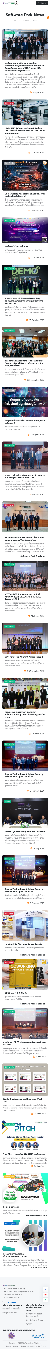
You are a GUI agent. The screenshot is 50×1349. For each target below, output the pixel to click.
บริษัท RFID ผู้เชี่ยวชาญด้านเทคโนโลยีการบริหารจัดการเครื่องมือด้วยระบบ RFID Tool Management (25, 131)
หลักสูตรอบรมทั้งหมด (10, 1312)
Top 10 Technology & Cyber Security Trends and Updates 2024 (24, 775)
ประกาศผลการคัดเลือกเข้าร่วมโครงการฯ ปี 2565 (15, 1255)
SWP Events (9, 33)
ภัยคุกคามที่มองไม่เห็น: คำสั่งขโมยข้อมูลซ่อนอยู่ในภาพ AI (25, 422)
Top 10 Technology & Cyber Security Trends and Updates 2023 (24, 890)
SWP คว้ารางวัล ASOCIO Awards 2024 (24, 656)
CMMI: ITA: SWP (39, 1267)
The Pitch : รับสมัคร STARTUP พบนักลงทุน (24, 1154)
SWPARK (29, 1324)
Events (7, 801)
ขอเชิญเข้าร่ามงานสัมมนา (16, 246)
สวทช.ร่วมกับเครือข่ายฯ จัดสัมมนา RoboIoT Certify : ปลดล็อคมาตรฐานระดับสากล (25, 714)
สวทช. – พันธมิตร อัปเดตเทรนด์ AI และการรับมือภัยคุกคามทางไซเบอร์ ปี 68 (25, 476)
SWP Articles (9, 163)
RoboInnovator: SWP (36, 1215)
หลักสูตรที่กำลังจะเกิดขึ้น (11, 1309)
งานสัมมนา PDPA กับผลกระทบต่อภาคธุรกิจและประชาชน (24, 1043)
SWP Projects (10, 1223)
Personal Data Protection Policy (33, 1346)
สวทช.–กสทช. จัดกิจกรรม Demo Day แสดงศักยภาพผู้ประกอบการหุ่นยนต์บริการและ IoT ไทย (24, 301)
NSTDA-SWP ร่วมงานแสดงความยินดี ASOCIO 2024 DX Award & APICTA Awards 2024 (23, 597)
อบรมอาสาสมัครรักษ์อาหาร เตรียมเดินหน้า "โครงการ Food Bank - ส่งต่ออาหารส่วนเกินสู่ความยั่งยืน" (24, 363)
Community (9, 1177)
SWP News (9, 103)
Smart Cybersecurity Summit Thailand (25, 831)
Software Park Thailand (32, 556)
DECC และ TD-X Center (16, 993)
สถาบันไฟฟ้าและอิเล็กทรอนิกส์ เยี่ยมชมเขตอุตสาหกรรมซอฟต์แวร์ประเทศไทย (24, 539)
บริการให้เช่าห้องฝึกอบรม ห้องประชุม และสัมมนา (34, 1315)
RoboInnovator (11, 1206)
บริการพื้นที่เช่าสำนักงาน (34, 1320)
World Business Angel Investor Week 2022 (23, 1100)
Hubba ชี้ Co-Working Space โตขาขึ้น (23, 943)
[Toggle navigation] (33, 3)
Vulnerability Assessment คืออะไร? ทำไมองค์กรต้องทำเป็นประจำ (25, 195)
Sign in (42, 3)
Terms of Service (12, 1346)
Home (15, 21)
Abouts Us (25, 21)
